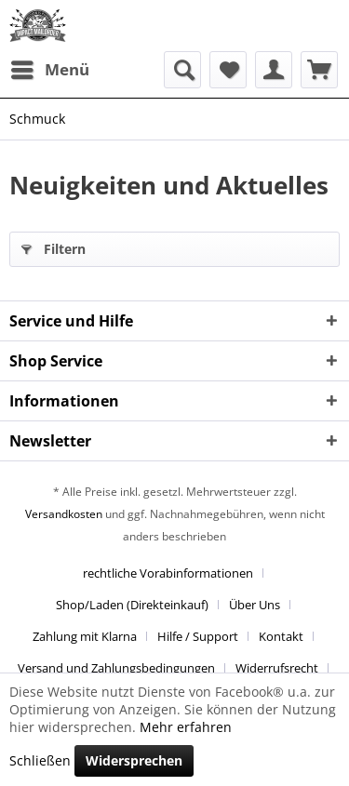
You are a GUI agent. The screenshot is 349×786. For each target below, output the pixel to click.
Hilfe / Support (197, 636)
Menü (50, 67)
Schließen (40, 760)
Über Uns (254, 604)
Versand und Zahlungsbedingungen (116, 667)
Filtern (53, 246)
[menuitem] (49, 69)
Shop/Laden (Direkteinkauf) (132, 604)
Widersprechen (134, 760)
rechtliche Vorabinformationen (168, 573)
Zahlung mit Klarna (85, 636)
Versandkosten (63, 514)
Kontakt (281, 636)
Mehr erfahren (186, 727)
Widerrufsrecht (276, 667)
